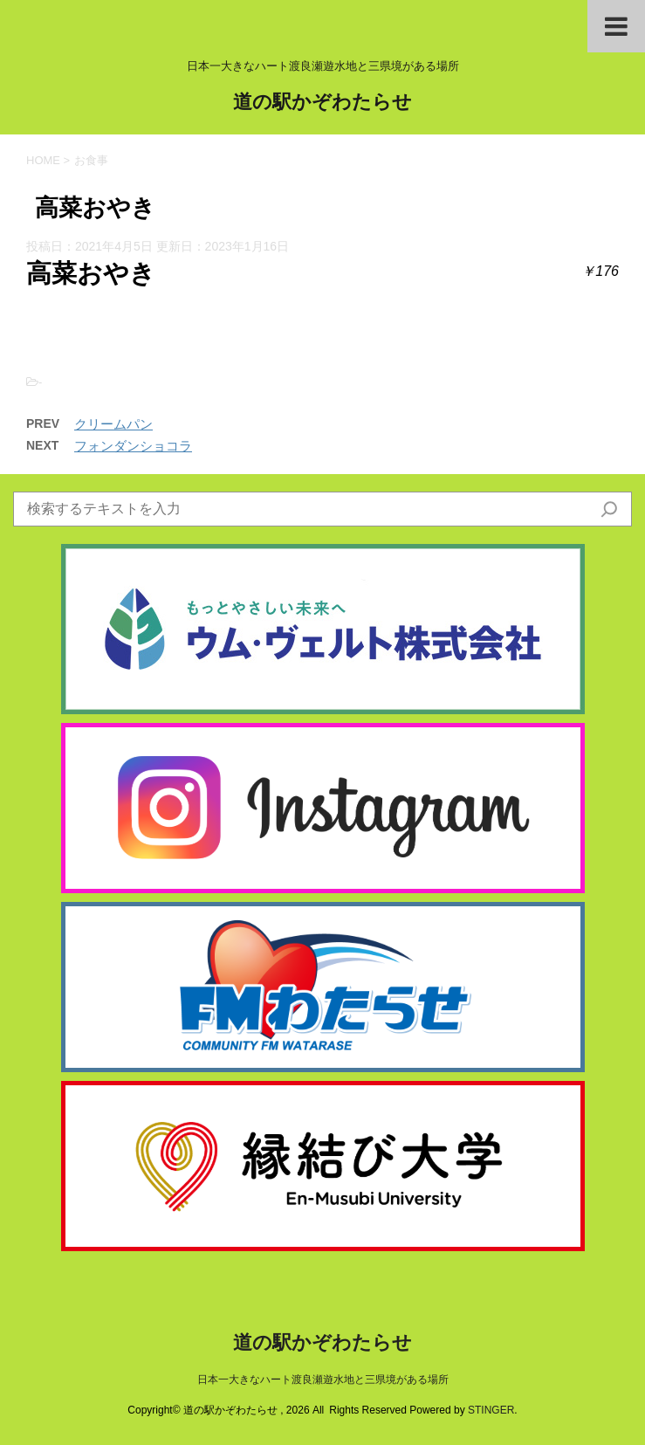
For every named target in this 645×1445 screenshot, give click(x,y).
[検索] (609, 509)
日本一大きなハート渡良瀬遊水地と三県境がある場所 (323, 1379)
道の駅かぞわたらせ (322, 103)
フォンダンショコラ (133, 445)
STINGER (491, 1410)
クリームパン (113, 423)
